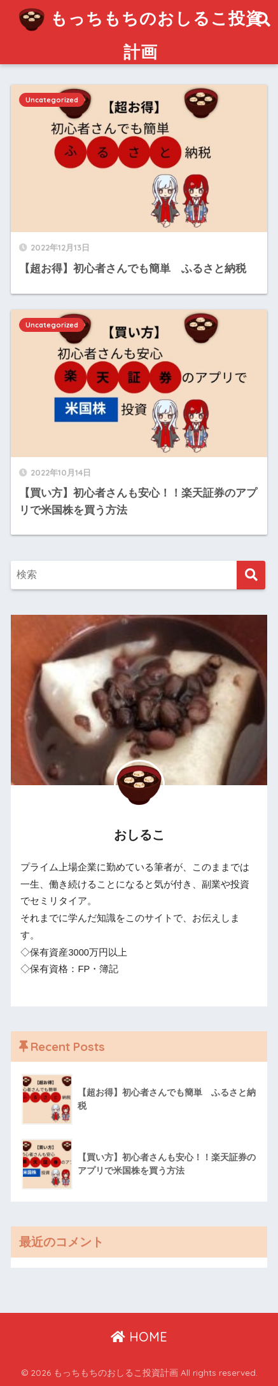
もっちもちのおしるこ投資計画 (140, 31)
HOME (139, 1337)
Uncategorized (51, 99)
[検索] (251, 575)
